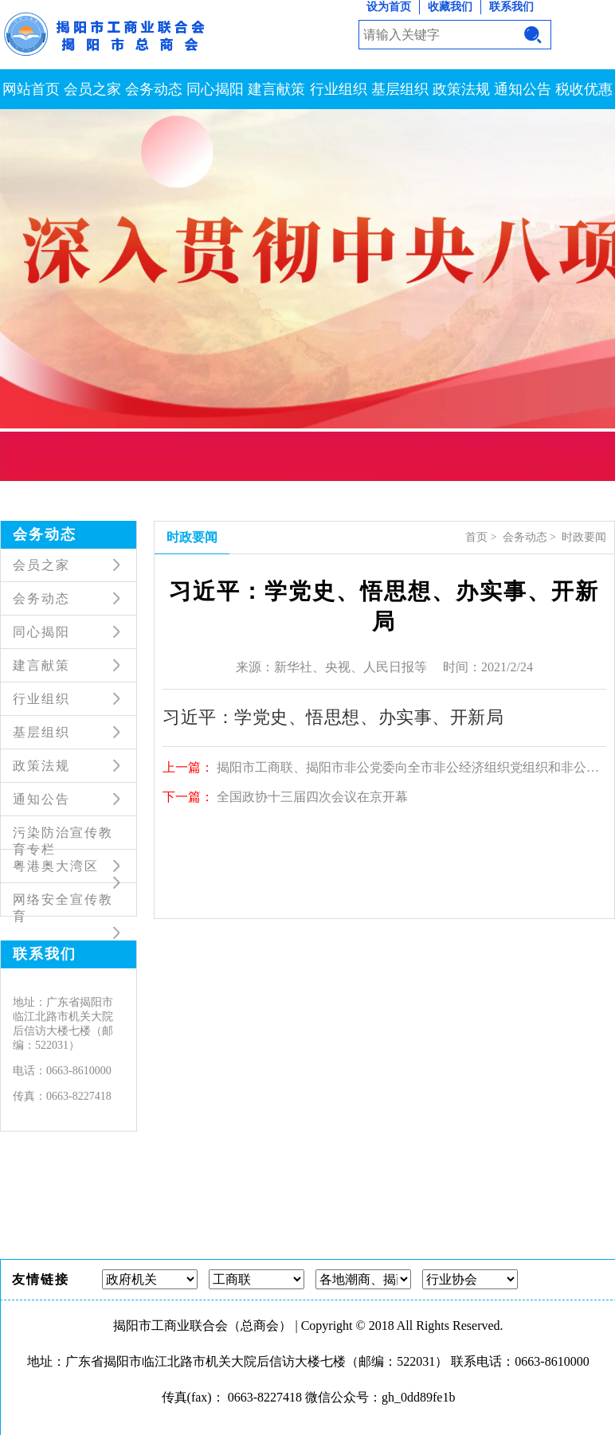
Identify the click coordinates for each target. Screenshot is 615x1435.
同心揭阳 (215, 89)
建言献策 (276, 89)
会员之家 (92, 89)
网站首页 (31, 89)
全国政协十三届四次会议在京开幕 (312, 797)
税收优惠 (584, 89)
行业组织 (338, 89)
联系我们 (511, 7)
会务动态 (153, 89)
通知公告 (522, 89)
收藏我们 (450, 7)
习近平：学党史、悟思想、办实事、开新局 (333, 717)
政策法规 (461, 89)
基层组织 (400, 89)
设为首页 (388, 7)
